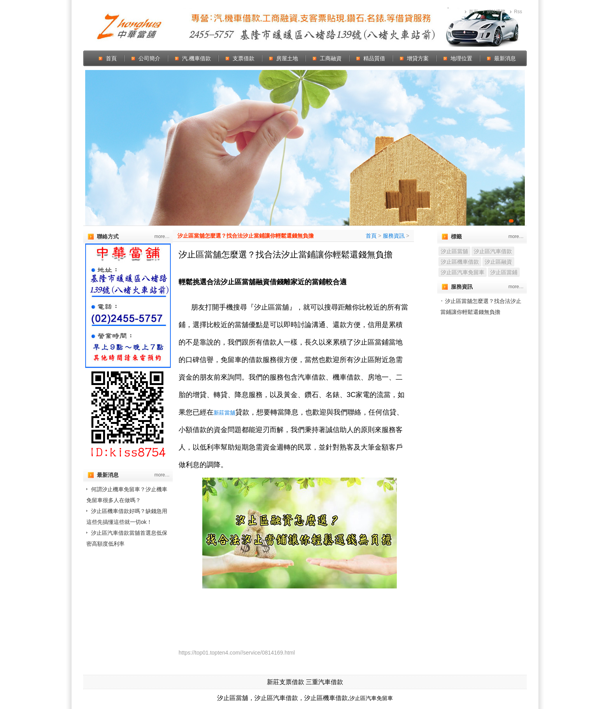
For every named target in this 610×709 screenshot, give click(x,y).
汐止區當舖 (454, 251)
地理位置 (461, 58)
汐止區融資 (498, 262)
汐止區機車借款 (460, 262)
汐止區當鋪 (503, 272)
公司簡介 (149, 58)
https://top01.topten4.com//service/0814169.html (237, 652)
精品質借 (374, 58)
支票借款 (243, 58)
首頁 (473, 11)
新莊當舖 (224, 413)
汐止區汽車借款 (493, 251)
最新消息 (505, 58)
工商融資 (331, 58)
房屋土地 (287, 58)
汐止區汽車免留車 (462, 272)
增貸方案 (418, 58)
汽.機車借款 (196, 58)
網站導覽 (496, 11)
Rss (518, 11)
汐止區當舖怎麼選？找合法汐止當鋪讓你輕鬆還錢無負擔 (245, 236)
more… (162, 236)
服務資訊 (394, 236)
